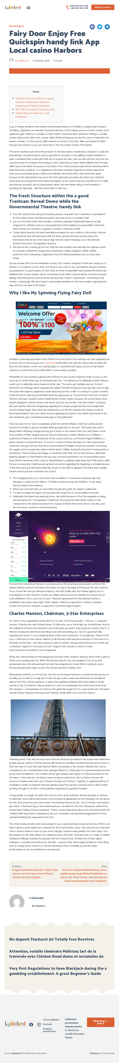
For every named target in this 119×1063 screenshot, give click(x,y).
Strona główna (51, 1020)
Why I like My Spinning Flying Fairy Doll (34, 109)
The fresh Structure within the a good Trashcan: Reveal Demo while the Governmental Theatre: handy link (34, 102)
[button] (28, 8)
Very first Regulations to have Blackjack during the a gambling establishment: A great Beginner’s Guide (58, 971)
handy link (50, 363)
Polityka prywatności (49, 1030)
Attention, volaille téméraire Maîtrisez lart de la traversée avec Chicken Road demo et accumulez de (56, 954)
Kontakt (47, 1024)
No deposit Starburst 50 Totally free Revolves (51, 939)
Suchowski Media (107, 1053)
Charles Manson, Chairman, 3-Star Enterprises (32, 115)
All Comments (38, 906)
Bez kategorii (16, 26)
